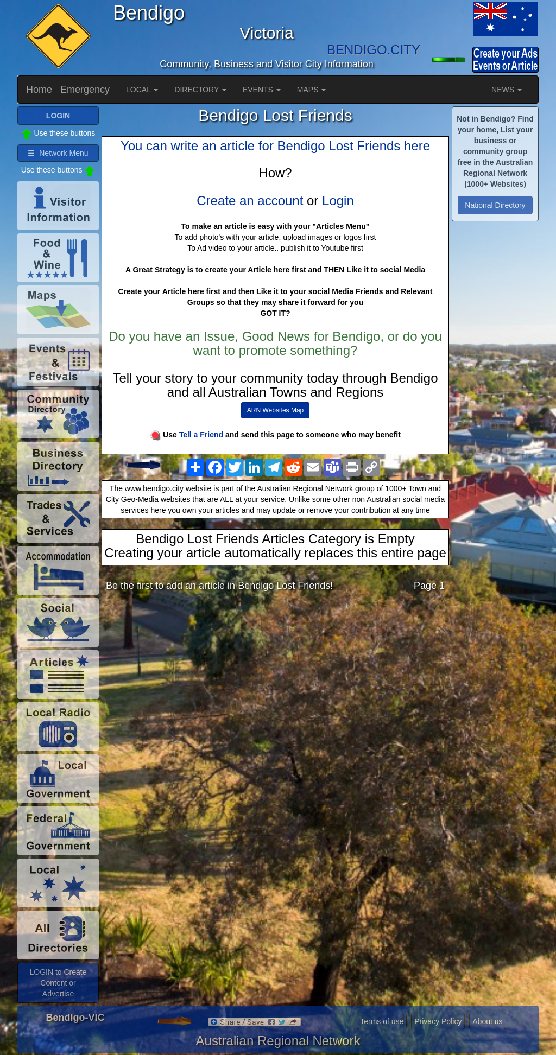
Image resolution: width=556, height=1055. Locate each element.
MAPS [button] (311, 89)
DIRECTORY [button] (200, 89)
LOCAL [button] (142, 89)
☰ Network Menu (58, 153)
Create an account (250, 200)
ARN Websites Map (275, 410)
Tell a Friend (201, 434)
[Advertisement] (275, 685)
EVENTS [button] (262, 89)
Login (338, 200)
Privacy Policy (438, 1021)
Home (39, 89)
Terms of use (381, 1021)
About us (487, 1021)
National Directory (495, 205)
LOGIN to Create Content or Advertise (57, 983)
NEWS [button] (506, 89)
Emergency (85, 89)
